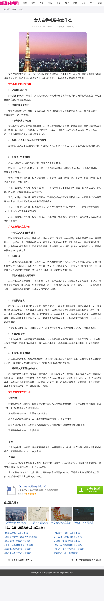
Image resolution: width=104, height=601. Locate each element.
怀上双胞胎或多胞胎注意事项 (68, 537)
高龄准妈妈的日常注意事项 (18, 549)
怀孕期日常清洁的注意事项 (67, 541)
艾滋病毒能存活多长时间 (90, 560)
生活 (92, 3)
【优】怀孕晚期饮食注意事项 (19, 545)
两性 (67, 3)
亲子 (84, 3)
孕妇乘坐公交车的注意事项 (18, 553)
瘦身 (42, 3)
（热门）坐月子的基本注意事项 (69, 549)
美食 (58, 3)
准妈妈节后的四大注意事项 (67, 533)
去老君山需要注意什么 (22, 560)
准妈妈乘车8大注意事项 (16, 533)
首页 (25, 3)
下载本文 (70, 27)
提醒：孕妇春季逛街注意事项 (68, 545)
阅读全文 (60, 27)
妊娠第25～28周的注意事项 (18, 541)
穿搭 (33, 3)
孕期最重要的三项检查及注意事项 (21, 537)
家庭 (75, 3)
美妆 (50, 3)
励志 (100, 3)
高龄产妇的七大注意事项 (66, 553)
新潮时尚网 (48, 573)
